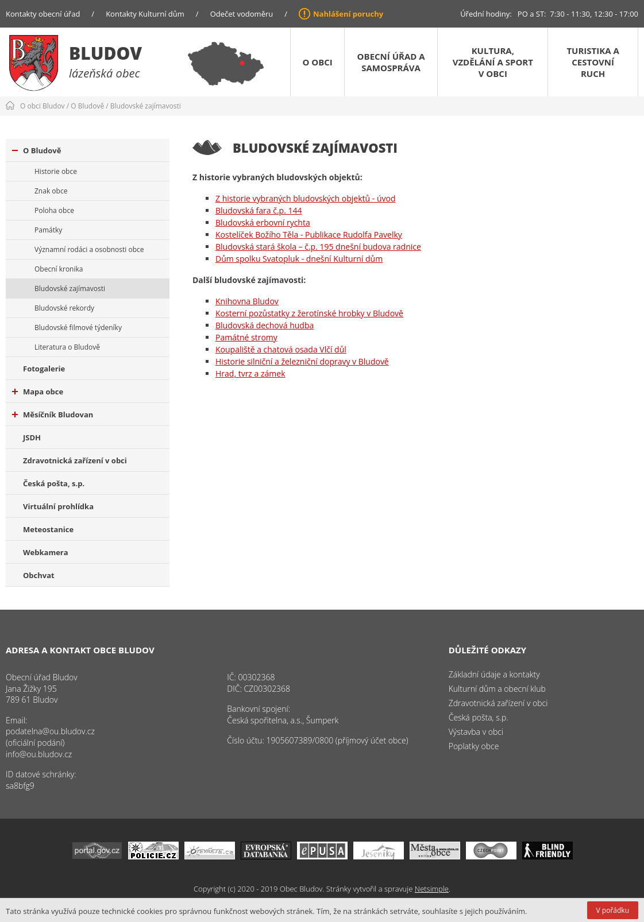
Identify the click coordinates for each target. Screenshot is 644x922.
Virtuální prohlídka (58, 506)
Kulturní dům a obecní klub (497, 688)
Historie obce (55, 171)
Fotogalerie (44, 368)
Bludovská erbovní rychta (262, 222)
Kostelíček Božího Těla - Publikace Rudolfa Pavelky (308, 234)
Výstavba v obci (476, 731)
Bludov (105, 53)
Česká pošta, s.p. (53, 483)
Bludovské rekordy (64, 308)
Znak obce (50, 191)
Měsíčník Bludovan (52, 414)
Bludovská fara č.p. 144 (258, 210)
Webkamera (45, 552)
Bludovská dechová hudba (264, 325)
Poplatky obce (474, 746)
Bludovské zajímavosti (145, 106)
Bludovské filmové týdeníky (78, 327)
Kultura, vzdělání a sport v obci (493, 62)
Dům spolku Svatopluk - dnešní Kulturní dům (299, 258)
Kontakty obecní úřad (43, 14)
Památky (48, 230)
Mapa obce (37, 391)
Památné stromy (246, 337)
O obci (317, 62)
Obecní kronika (58, 269)
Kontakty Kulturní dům (145, 14)
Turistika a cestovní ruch (592, 62)
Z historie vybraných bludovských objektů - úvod (305, 198)
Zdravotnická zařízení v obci (75, 460)
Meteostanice (48, 529)
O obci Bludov (42, 106)
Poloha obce (54, 210)
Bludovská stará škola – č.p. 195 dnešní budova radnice (318, 246)
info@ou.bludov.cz (39, 754)
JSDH (32, 437)
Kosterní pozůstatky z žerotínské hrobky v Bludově (309, 313)
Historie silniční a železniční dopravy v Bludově (302, 361)
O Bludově (87, 106)
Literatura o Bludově (67, 347)
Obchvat (39, 575)
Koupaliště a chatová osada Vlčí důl (280, 349)
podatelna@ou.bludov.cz (50, 731)
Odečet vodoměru (241, 14)
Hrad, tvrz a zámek (250, 373)
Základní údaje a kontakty (494, 674)
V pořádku (612, 910)
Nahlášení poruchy (348, 14)
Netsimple (432, 889)
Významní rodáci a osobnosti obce (89, 249)
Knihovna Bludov (247, 301)
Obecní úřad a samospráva (391, 62)
